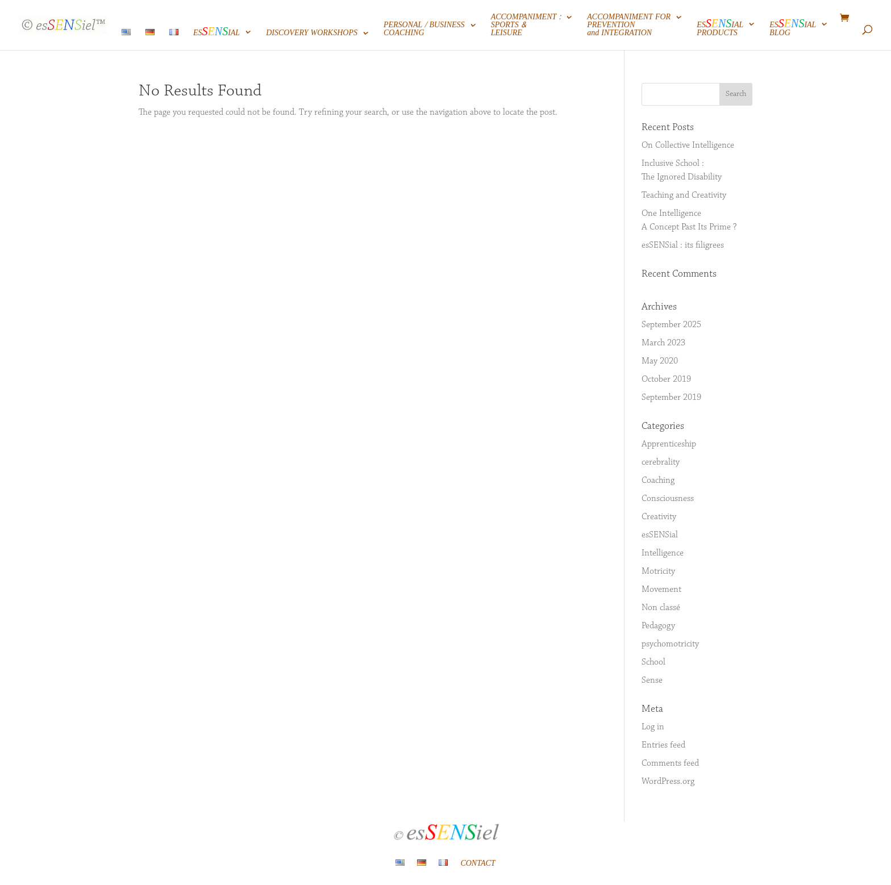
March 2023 (663, 343)
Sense (652, 680)
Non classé (661, 607)
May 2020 (660, 361)
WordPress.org (668, 781)
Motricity (658, 571)
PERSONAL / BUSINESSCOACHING (424, 30)
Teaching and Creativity (684, 195)
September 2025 (671, 324)
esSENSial (660, 535)
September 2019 (671, 397)
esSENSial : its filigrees (683, 245)
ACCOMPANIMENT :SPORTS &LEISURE (526, 26)
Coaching (658, 480)
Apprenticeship (669, 444)
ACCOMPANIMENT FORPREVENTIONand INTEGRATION (629, 26)
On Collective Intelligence (688, 145)
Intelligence (663, 553)
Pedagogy (658, 626)
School (653, 662)
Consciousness (668, 498)
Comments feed (670, 763)
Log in (653, 727)
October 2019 (666, 379)
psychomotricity (670, 644)
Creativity (659, 516)
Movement (661, 589)
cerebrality (661, 462)
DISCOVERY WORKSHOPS (311, 34)
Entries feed (663, 745)
